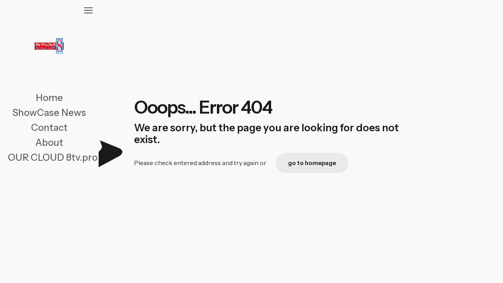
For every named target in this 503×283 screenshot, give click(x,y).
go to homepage (312, 163)
